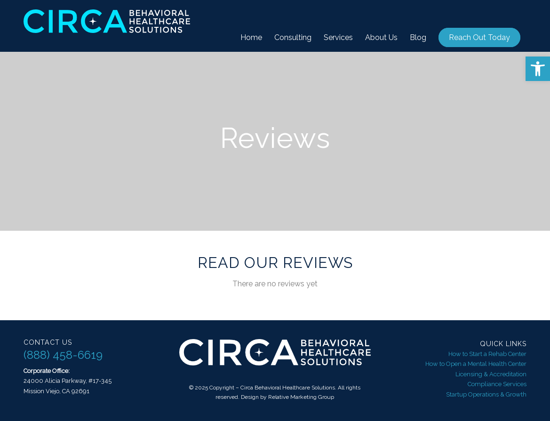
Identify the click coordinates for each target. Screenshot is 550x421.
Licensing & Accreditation (490, 374)
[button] (538, 69)
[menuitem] (251, 37)
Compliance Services (497, 384)
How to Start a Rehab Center (487, 353)
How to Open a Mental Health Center (475, 363)
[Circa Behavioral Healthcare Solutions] (107, 26)
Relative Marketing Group (301, 397)
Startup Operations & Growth (486, 394)
